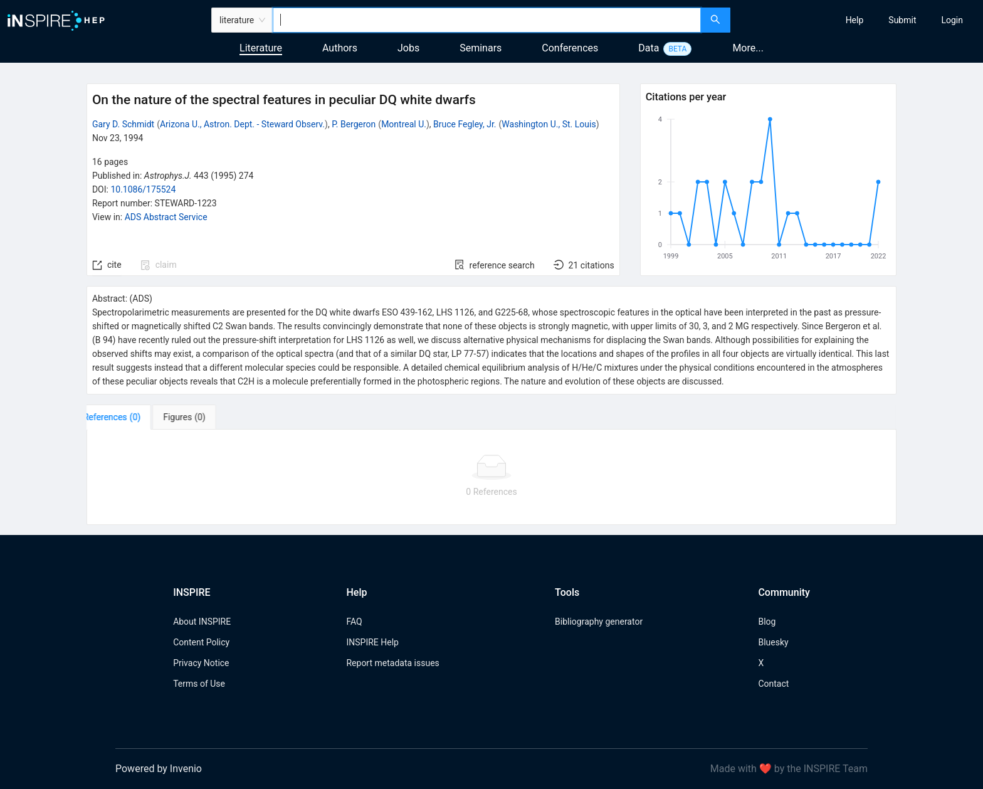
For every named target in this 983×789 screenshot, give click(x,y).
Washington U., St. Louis (549, 124)
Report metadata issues (392, 663)
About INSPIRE (202, 622)
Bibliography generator (599, 622)
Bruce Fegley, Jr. (464, 124)
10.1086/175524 (143, 189)
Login (952, 20)
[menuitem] (855, 20)
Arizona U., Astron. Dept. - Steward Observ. (242, 124)
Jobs (408, 48)
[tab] (125, 417)
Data (648, 48)
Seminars (481, 48)
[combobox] (487, 20)
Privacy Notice (201, 663)
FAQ (354, 622)
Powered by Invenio (158, 769)
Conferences (570, 48)
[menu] (858, 20)
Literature (260, 48)
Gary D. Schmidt (123, 124)
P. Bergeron (354, 124)
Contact (773, 684)
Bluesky (773, 642)
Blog (766, 622)
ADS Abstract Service (166, 217)
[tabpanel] (491, 477)
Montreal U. (403, 124)
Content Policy (201, 642)
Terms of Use (199, 684)
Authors (339, 48)
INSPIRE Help (372, 642)
